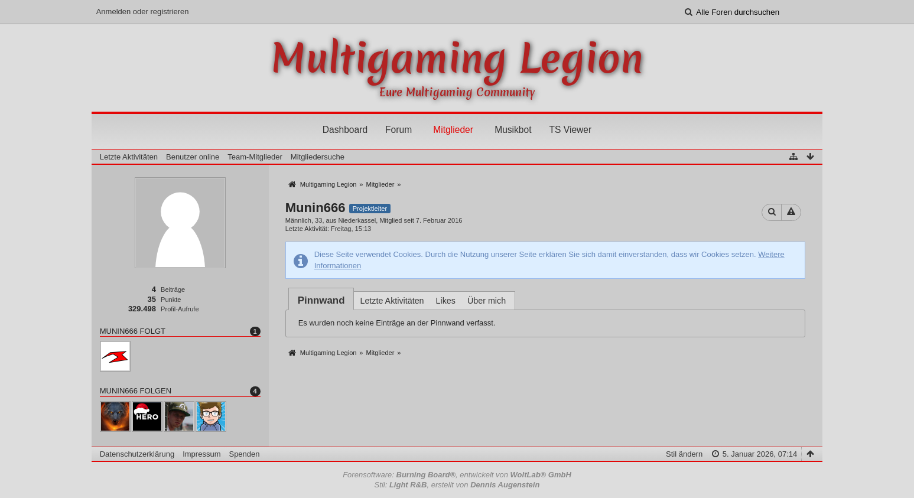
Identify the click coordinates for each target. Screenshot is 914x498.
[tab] (321, 300)
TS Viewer (570, 130)
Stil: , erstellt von (457, 484)
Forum (398, 130)
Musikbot (513, 130)
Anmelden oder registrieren (142, 11)
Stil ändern (684, 454)
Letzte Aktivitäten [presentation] (392, 300)
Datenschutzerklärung (137, 454)
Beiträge (173, 289)
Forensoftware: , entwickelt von (457, 474)
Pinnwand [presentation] (321, 300)
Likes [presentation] (446, 300)
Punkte (171, 299)
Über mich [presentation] (486, 300)
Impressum (201, 454)
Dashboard (345, 130)
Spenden (244, 454)
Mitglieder (453, 130)
